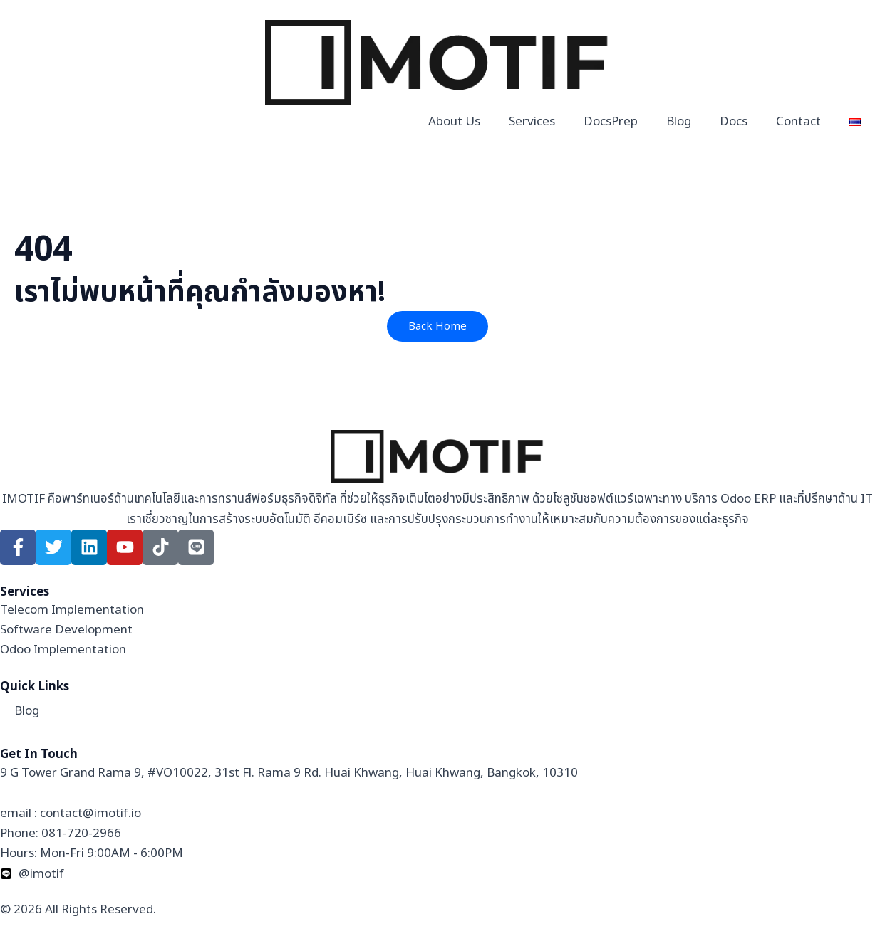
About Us (454, 121)
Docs (733, 121)
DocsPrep (611, 121)
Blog (678, 121)
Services (532, 121)
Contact (798, 121)
